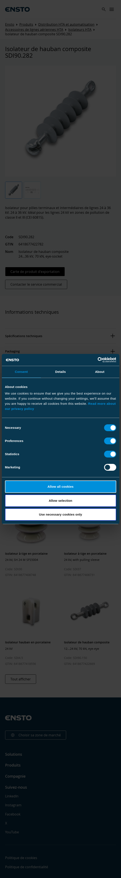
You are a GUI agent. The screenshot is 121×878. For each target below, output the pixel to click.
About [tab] (99, 371)
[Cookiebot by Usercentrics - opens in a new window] (97, 360)
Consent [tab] (21, 371)
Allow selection (60, 500)
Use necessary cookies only (60, 514)
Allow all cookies (60, 486)
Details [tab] (60, 371)
